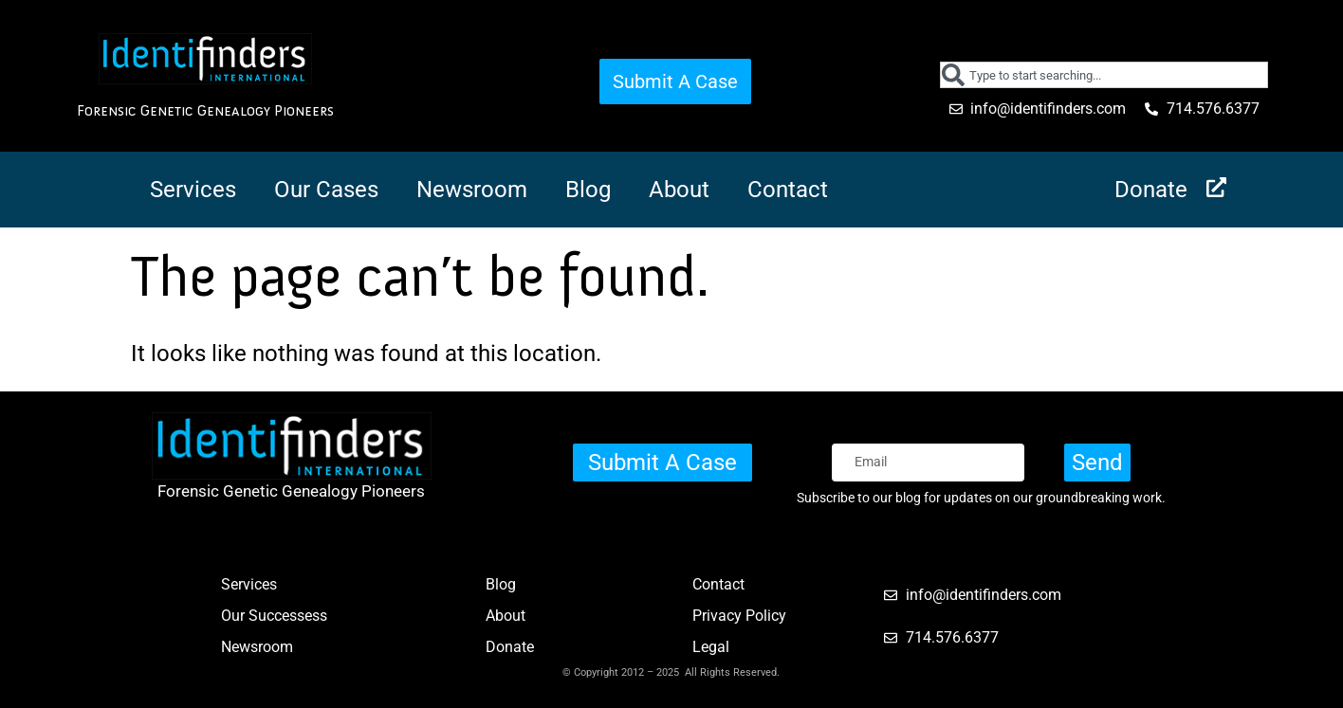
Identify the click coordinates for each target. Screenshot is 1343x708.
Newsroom (471, 189)
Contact (787, 189)
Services (193, 189)
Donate (1150, 189)
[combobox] (1104, 75)
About (679, 189)
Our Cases (326, 189)
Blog (588, 189)
